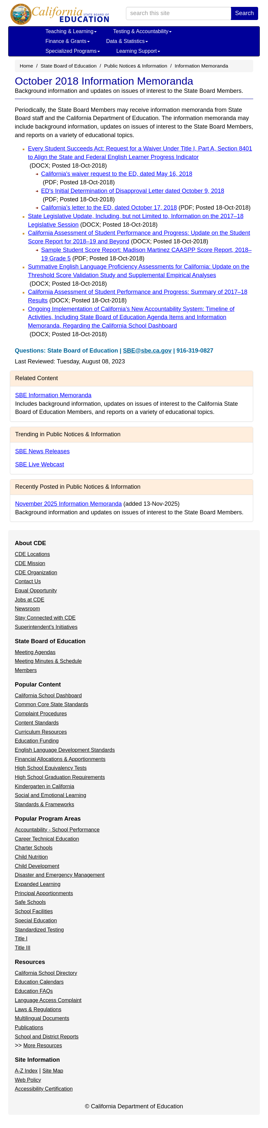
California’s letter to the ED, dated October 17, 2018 (146, 207)
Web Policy (28, 1080)
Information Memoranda (201, 66)
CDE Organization (36, 572)
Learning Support (138, 51)
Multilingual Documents (42, 1018)
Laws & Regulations (38, 1009)
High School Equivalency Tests (51, 768)
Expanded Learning (38, 884)
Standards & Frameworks (44, 804)
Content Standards (37, 723)
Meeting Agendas (35, 652)
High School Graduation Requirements (60, 777)
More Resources (42, 1045)
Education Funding (37, 741)
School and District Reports (47, 1036)
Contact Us (28, 581)
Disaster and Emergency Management (60, 875)
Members (26, 670)
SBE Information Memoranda (53, 395)
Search (244, 13)
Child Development (37, 866)
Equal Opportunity (36, 590)
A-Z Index (26, 1071)
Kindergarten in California (44, 786)
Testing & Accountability (142, 31)
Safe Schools (30, 902)
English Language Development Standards (65, 750)
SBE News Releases (42, 451)
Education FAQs (34, 991)
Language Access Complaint (48, 1000)
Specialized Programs (72, 51)
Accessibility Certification (44, 1089)
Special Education (36, 920)
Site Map (52, 1071)
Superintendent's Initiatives (46, 627)
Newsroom (27, 608)
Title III (22, 948)
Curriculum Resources (41, 732)
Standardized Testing (39, 930)
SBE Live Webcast (39, 464)
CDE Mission (30, 563)
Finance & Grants (67, 41)
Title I (21, 938)
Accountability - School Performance (57, 829)
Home (26, 66)
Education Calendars (39, 982)
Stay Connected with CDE (45, 618)
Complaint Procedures (41, 713)
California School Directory (46, 973)
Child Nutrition (31, 857)
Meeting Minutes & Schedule (48, 661)
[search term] (178, 13)
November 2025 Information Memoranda (68, 504)
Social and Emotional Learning (50, 795)
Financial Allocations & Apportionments (60, 759)
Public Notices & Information (135, 66)
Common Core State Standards (51, 704)
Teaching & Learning (71, 31)
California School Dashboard (48, 695)
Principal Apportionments (44, 893)
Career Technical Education (47, 839)
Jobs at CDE (29, 600)
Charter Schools (34, 848)
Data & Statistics (127, 41)
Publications (29, 1027)
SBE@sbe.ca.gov (147, 350)
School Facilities (34, 911)
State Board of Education (69, 66)
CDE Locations (32, 554)
